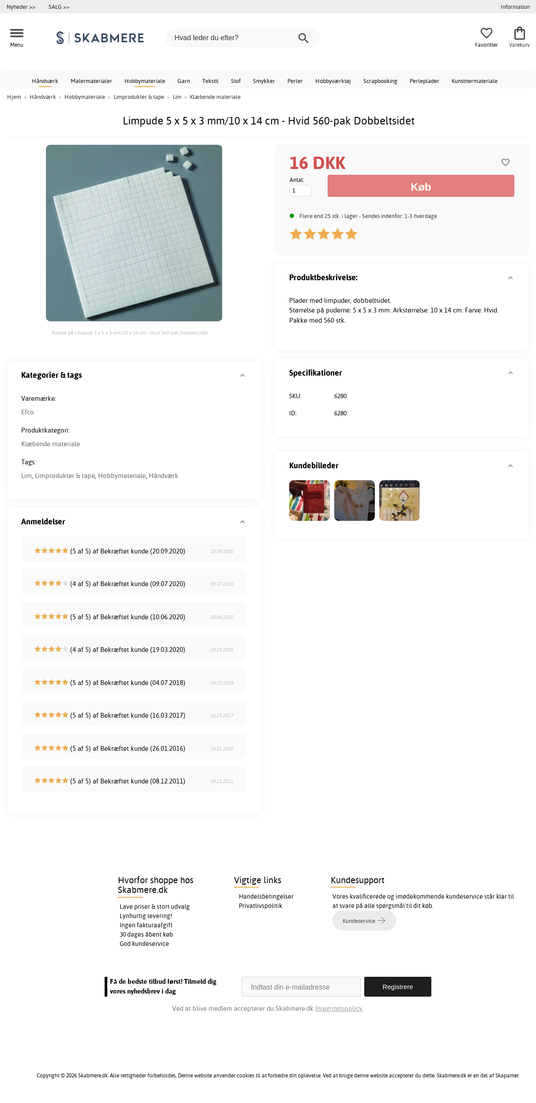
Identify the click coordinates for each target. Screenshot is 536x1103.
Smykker (264, 80)
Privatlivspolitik (260, 906)
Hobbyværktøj (333, 80)
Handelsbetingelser (266, 896)
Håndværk (45, 80)
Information (515, 6)
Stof (236, 80)
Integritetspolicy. (339, 1008)
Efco (27, 412)
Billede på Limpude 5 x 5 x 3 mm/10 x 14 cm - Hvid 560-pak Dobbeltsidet (130, 333)
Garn (183, 80)
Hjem (14, 96)
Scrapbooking (380, 80)
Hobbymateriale (145, 80)
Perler (295, 80)
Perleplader (424, 80)
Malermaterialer (91, 80)
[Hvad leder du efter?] (243, 38)
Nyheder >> (21, 6)
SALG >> (59, 6)
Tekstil (210, 80)
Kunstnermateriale (475, 80)
